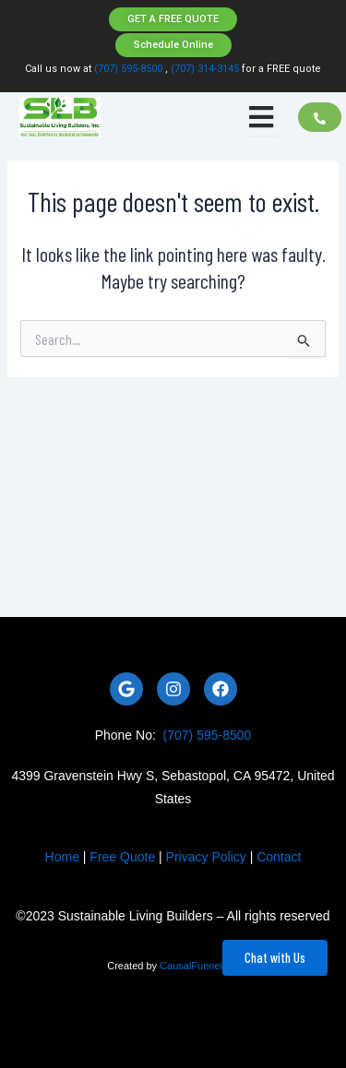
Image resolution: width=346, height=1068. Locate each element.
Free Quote (122, 856)
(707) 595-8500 (128, 69)
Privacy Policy (206, 856)
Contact (279, 856)
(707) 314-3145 (203, 69)
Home (62, 856)
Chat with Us (275, 957)
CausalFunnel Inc (199, 965)
